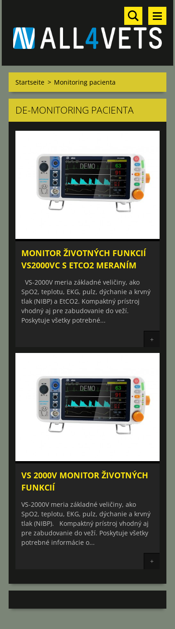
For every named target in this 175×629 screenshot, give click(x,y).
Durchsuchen (133, 16)
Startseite (29, 82)
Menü (157, 16)
